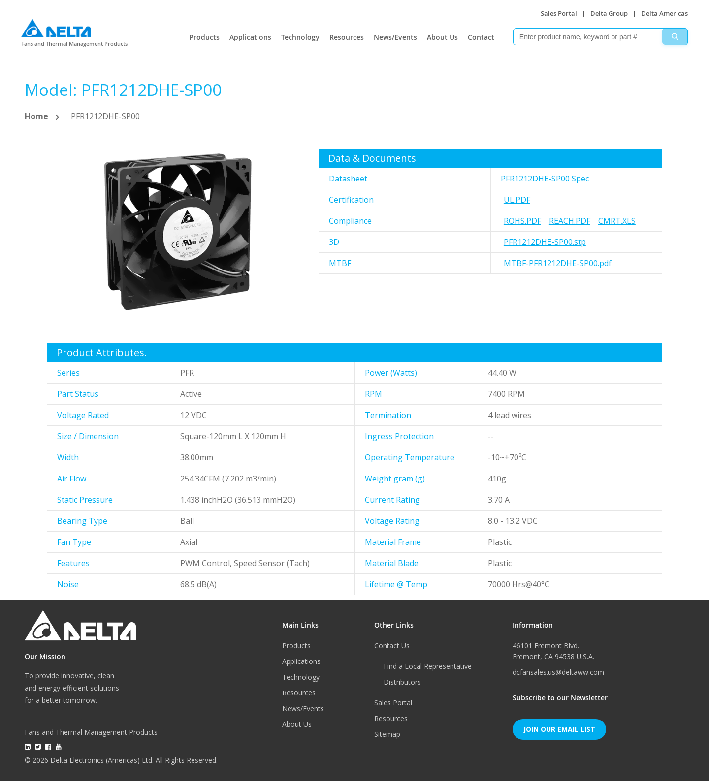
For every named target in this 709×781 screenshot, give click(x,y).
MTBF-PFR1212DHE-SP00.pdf (558, 263)
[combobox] (600, 36)
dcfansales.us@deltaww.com (558, 672)
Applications (250, 37)
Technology (300, 37)
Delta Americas (664, 13)
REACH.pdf (569, 220)
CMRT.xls (617, 220)
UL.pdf (517, 199)
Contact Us (392, 645)
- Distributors (400, 682)
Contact (481, 37)
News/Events (395, 37)
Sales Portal (559, 13)
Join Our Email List (559, 729)
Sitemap (387, 734)
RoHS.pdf (522, 220)
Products (204, 37)
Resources (346, 37)
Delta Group (609, 13)
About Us (442, 37)
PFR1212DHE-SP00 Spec (545, 178)
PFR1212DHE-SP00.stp (545, 242)
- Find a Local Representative (425, 666)
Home (36, 116)
